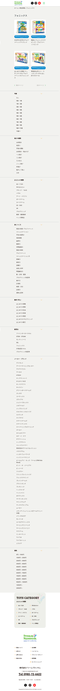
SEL (17, 342)
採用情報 (34, 658)
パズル (18, 193)
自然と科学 (19, 268)
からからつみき (21, 381)
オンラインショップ (36, 662)
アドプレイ (19, 363)
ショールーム (35, 651)
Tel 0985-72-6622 (30, 674)
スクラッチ (19, 415)
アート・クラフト (21, 196)
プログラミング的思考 (23, 277)
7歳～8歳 (19, 122)
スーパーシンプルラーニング (25, 427)
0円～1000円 (20, 554)
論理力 (18, 241)
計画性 (18, 283)
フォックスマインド (22, 477)
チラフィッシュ (21, 439)
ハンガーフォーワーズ (23, 454)
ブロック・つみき (21, 190)
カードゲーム (20, 202)
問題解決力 (19, 271)
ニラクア (19, 543)
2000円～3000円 (21, 561)
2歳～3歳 (19, 107)
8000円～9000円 (21, 579)
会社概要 (34, 647)
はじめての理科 (21, 307)
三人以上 (19, 160)
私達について (19, 647)
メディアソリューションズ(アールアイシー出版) (29, 512)
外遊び (18, 167)
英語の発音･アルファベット (24, 229)
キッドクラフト (21, 384)
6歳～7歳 (19, 119)
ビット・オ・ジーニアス (23, 465)
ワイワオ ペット (21, 540)
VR (17, 208)
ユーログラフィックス (23, 522)
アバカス (19, 372)
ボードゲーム (20, 199)
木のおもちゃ (20, 187)
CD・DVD (19, 205)
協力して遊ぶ (20, 170)
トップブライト (21, 442)
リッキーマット (21, 534)
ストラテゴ (19, 418)
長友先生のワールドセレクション (26, 448)
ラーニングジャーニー (23, 528)
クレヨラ (19, 393)
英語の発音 (19, 250)
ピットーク (19, 468)
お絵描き (19, 142)
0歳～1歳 (19, 101)
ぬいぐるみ (19, 184)
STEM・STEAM (21, 336)
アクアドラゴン (21, 369)
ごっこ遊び (19, 164)
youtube (39, 3)
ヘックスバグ (20, 490)
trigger (44, 3)
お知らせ (18, 651)
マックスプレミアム (22, 505)
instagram (35, 3)
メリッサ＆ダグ (21, 516)
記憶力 (18, 290)
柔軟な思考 (19, 293)
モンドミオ (19, 519)
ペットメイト (20, 493)
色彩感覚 (19, 238)
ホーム (16, 8)
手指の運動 (19, 148)
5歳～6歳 (19, 116)
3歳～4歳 (19, 110)
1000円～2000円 (21, 557)
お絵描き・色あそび (22, 151)
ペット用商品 (20, 217)
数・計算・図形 (21, 274)
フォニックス (20, 345)
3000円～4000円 (21, 564)
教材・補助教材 (21, 214)
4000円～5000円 (21, 567)
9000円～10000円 (21, 582)
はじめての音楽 (21, 313)
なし (17, 97)
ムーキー (19, 508)
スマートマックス (21, 424)
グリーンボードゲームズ (23, 390)
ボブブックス (20, 496)
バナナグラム (20, 451)
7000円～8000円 (21, 576)
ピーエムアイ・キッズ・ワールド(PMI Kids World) (29, 461)
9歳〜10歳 (19, 128)
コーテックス (20, 396)
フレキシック (20, 486)
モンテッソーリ (21, 339)
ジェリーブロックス (22, 402)
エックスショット (21, 378)
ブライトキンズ (21, 483)
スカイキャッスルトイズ (23, 411)
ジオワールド (20, 405)
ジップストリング (21, 408)
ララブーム (19, 531)
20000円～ (19, 588)
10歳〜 (18, 131)
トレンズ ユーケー (21, 445)
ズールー (19, 430)
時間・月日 (19, 286)
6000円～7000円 (21, 573)
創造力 (18, 262)
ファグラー (19, 471)
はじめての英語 (21, 316)
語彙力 (18, 265)
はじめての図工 (21, 322)
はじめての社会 (21, 310)
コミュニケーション (22, 232)
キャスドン (19, 387)
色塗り (18, 145)
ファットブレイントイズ (23, 474)
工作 (17, 173)
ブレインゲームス (21, 480)
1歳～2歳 (19, 104)
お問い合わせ (19, 654)
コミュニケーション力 (23, 256)
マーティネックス (21, 499)
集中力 (18, 280)
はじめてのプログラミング (24, 319)
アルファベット (21, 253)
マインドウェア (21, 502)
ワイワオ (19, 537)
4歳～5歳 (19, 113)
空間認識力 (19, 247)
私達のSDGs (19, 658)
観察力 (18, 244)
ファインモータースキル (23, 333)
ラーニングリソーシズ (23, 525)
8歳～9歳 (19, 125)
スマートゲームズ (21, 421)
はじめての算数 (21, 304)
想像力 (18, 259)
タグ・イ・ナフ (21, 436)
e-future (18, 375)
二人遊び (19, 157)
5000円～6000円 (21, 570)
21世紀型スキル (21, 348)
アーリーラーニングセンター (25, 366)
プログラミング (21, 211)
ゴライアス (19, 399)
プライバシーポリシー (37, 654)
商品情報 (22, 8)
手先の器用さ (20, 235)
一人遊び (19, 154)
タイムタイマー (21, 433)
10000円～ (19, 585)
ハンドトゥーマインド (23, 457)
